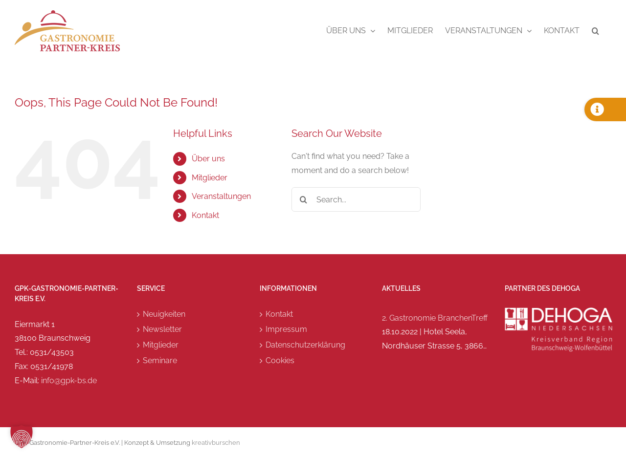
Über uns (208, 158)
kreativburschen (216, 442)
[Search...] (356, 199)
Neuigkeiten (164, 314)
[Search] (303, 199)
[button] (595, 31)
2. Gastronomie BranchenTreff (435, 318)
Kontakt (205, 215)
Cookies (280, 360)
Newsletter (162, 329)
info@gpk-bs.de (69, 380)
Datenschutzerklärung (305, 344)
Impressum (286, 329)
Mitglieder (209, 177)
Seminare (160, 360)
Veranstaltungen (221, 196)
